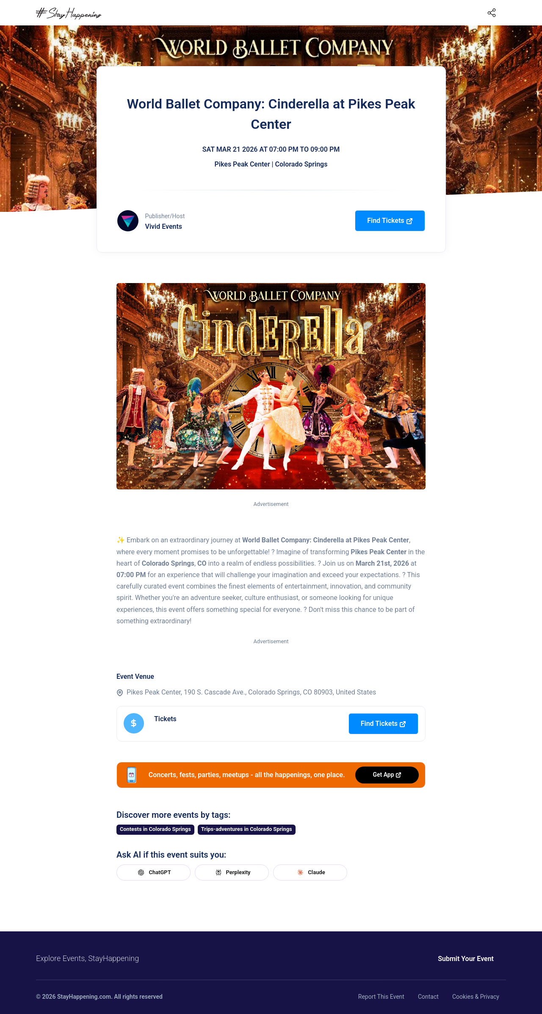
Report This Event (381, 996)
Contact (428, 996)
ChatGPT (153, 872)
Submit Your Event (466, 959)
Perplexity (232, 872)
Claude (310, 872)
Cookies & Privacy (475, 996)
